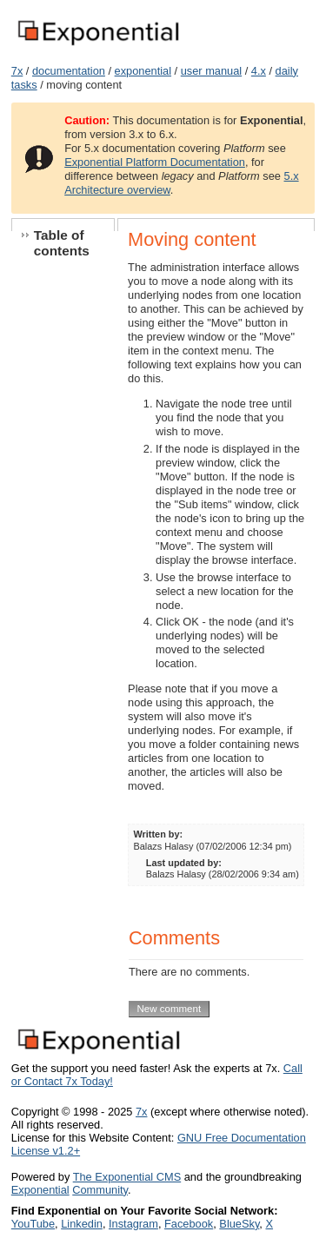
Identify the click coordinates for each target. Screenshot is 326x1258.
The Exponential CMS (127, 1176)
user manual (211, 70)
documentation (68, 70)
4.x (258, 70)
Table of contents (62, 243)
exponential (143, 70)
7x (17, 70)
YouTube (33, 1223)
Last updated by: (184, 862)
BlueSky (239, 1223)
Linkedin (82, 1223)
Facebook (188, 1223)
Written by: (158, 834)
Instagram (133, 1223)
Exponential (40, 1189)
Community (100, 1189)
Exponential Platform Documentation (154, 162)
